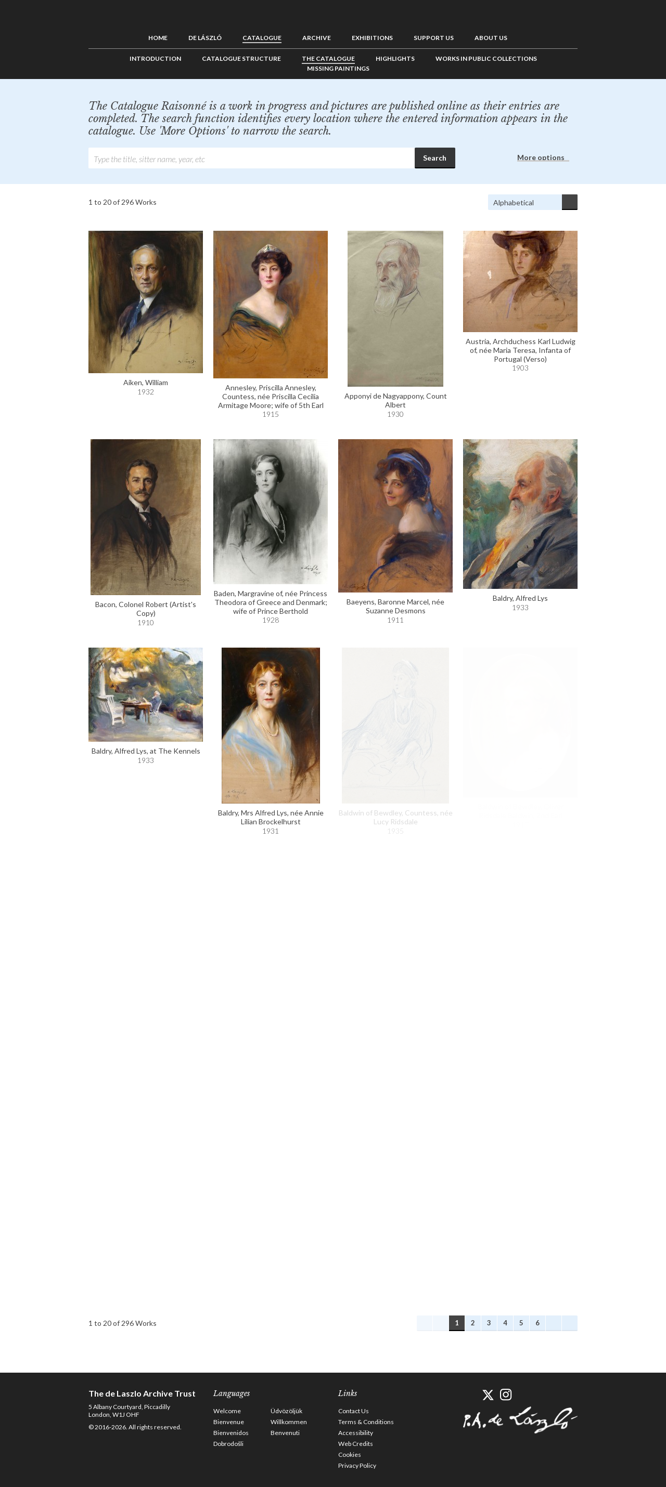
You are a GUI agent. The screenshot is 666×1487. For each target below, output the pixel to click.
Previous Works (441, 1323)
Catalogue (261, 38)
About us (491, 38)
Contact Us (353, 1411)
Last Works (570, 1323)
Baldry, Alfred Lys (520, 598)
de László (205, 38)
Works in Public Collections (486, 58)
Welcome (227, 1411)
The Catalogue (328, 58)
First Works (424, 1323)
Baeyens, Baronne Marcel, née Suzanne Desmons (395, 606)
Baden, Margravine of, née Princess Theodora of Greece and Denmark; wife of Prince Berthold (270, 602)
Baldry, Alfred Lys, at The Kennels (146, 750)
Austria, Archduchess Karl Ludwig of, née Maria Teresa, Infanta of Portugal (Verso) (520, 350)
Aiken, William (145, 382)
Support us (434, 38)
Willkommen (289, 1422)
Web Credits (355, 1443)
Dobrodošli (228, 1443)
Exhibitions (372, 38)
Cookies (349, 1454)
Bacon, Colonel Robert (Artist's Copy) (145, 608)
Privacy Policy (357, 1465)
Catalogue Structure (241, 58)
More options (541, 157)
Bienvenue (228, 1422)
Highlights (395, 58)
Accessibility (355, 1433)
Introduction (155, 58)
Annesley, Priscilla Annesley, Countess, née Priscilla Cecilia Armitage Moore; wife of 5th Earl (271, 396)
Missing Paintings (338, 68)
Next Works (553, 1323)
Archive (316, 38)
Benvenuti (285, 1433)
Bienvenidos (231, 1433)
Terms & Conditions (366, 1422)
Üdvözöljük (286, 1411)
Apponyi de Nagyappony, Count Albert (395, 400)
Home (158, 38)
